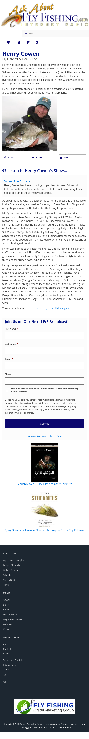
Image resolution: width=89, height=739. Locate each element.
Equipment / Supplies (14, 560)
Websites (7, 624)
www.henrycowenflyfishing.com (53, 308)
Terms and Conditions (36, 436)
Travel (6, 584)
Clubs (6, 629)
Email (9, 359)
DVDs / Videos (10, 614)
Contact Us (8, 649)
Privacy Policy (56, 436)
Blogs (6, 604)
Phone (8, 374)
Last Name (11, 344)
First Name (11, 329)
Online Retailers (11, 570)
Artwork (7, 599)
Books (6, 609)
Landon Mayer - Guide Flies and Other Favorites (44, 484)
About (6, 644)
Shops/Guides (10, 580)
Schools (7, 575)
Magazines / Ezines (12, 619)
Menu (29, 33)
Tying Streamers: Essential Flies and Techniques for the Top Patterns (44, 530)
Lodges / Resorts (11, 565)
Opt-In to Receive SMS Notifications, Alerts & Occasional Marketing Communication (44, 390)
